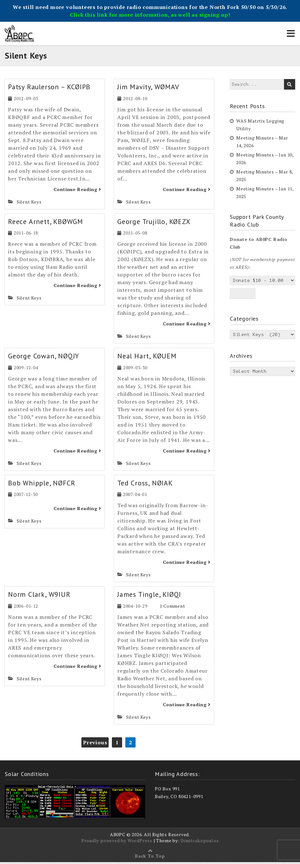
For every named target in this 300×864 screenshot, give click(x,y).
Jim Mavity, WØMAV (149, 88)
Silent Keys (29, 203)
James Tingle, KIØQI (150, 596)
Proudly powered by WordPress (116, 842)
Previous (95, 744)
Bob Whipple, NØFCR (42, 484)
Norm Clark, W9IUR (39, 596)
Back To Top (150, 858)
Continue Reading (77, 191)
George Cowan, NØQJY (44, 357)
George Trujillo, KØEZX (155, 223)
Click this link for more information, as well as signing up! (150, 14)
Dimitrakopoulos (199, 842)
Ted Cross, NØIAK (145, 484)
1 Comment (172, 608)
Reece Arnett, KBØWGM (46, 223)
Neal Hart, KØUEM (148, 357)
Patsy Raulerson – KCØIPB (50, 88)
